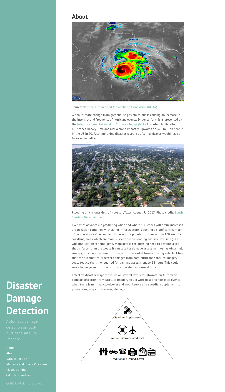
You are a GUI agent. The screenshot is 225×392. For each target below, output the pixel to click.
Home (10, 348)
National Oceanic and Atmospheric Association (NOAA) (120, 107)
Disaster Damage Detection (27, 297)
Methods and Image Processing (27, 364)
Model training (16, 370)
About (10, 353)
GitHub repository (18, 375)
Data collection (16, 359)
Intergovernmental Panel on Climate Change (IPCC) (111, 124)
